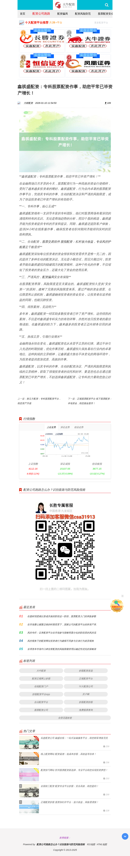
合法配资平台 (41, 702)
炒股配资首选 (86, 670)
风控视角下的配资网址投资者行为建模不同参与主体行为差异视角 (60, 640)
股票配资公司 (41, 709)
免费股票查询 (86, 709)
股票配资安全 (106, 13)
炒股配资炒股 (86, 702)
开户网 (85, 694)
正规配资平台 (86, 678)
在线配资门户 (41, 686)
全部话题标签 (65, 717)
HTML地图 (102, 844)
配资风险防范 (83, 13)
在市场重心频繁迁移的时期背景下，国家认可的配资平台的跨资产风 (61, 624)
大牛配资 (41, 670)
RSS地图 (91, 844)
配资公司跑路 (41, 13)
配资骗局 (62, 13)
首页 (22, 13)
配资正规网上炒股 (41, 678)
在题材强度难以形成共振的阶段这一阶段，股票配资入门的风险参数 (61, 616)
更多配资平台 (102, 22)
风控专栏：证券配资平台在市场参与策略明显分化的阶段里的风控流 (61, 632)
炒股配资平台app (41, 694)
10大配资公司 (86, 686)
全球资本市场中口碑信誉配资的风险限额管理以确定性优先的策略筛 (61, 649)
